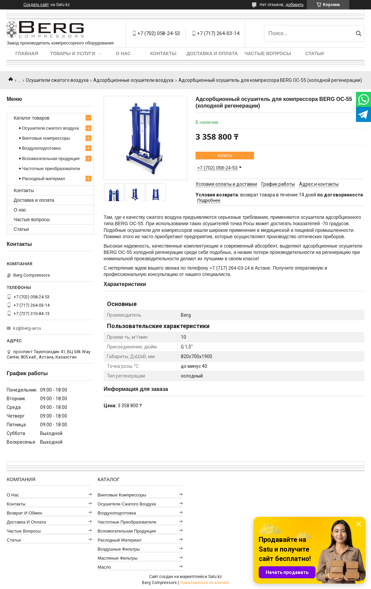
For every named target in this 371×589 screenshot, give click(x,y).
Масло (104, 567)
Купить (224, 155)
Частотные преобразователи (51, 168)
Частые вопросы (268, 53)
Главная (26, 53)
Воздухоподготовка (41, 148)
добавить (294, 4)
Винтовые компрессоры (46, 138)
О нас (123, 53)
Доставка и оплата (212, 53)
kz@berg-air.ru (27, 328)
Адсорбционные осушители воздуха (133, 80)
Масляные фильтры (118, 558)
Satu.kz (215, 576)
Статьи (314, 53)
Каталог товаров (31, 118)
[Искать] (358, 33)
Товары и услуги (72, 53)
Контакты (163, 53)
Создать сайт (36, 4)
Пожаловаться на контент (204, 582)
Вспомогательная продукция (51, 158)
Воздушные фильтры (119, 549)
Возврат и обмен (24, 513)
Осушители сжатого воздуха (57, 80)
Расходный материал (43, 178)
